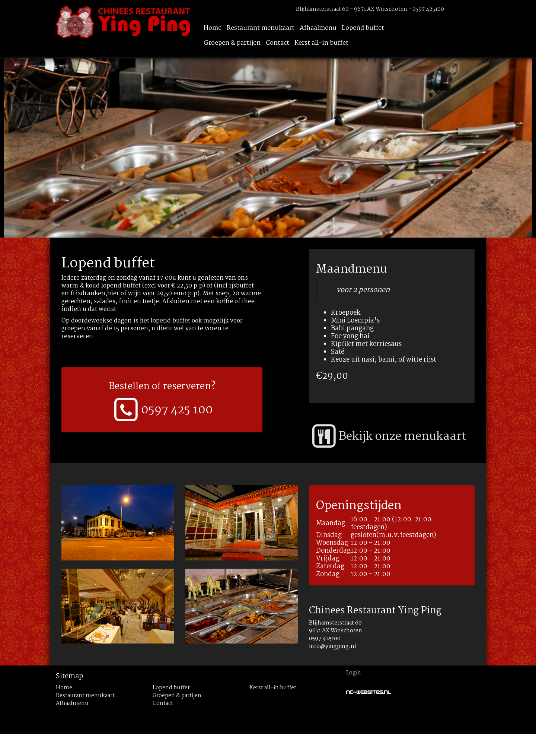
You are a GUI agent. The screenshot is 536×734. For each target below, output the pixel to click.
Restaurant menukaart (260, 28)
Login (353, 672)
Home (212, 28)
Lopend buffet (363, 28)
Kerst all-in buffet (321, 43)
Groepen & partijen (232, 43)
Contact (277, 43)
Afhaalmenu (318, 28)
